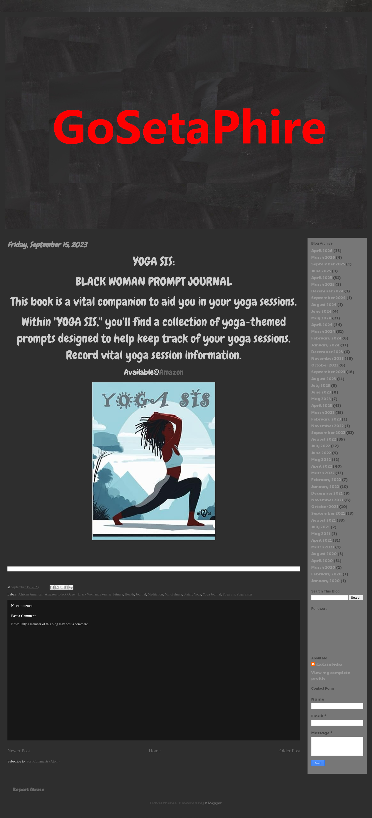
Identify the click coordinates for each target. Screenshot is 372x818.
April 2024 (322, 324)
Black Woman (88, 594)
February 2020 (326, 574)
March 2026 (323, 257)
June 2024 (321, 311)
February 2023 (326, 419)
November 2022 (327, 425)
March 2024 (323, 331)
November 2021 (327, 500)
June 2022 (321, 452)
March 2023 (323, 412)
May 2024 (321, 318)
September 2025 (328, 264)
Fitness (118, 594)
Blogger (213, 803)
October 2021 (324, 506)
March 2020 (323, 567)
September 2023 (328, 371)
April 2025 (321, 277)
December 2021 (327, 493)
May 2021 (321, 533)
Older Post (289, 750)
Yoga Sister (244, 594)
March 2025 (323, 284)
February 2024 (326, 338)
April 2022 (321, 466)
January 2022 (325, 486)
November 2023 (327, 358)
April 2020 (322, 560)
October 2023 (325, 365)
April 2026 (322, 250)
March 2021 (322, 547)
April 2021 (321, 540)
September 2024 (328, 297)
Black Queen (67, 594)
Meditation (155, 594)
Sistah (188, 594)
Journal (141, 594)
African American (30, 594)
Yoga (197, 594)
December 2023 (327, 351)
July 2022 (320, 446)
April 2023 (321, 405)
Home (155, 750)
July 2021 (320, 527)
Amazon (171, 372)
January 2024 (325, 345)
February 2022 (326, 479)
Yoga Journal (212, 594)
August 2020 (324, 553)
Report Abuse (28, 789)
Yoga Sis (228, 594)
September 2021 (328, 513)
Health (129, 594)
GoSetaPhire (329, 665)
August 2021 (323, 520)
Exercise (105, 594)
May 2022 (321, 459)
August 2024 (324, 304)
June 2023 (321, 392)
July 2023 (320, 385)
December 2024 (327, 291)
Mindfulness (173, 594)
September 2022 (328, 432)
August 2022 (323, 439)
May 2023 (321, 398)
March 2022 (323, 473)
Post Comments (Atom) (43, 761)
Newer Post (18, 750)
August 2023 (323, 378)
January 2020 (325, 580)
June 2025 (321, 271)
